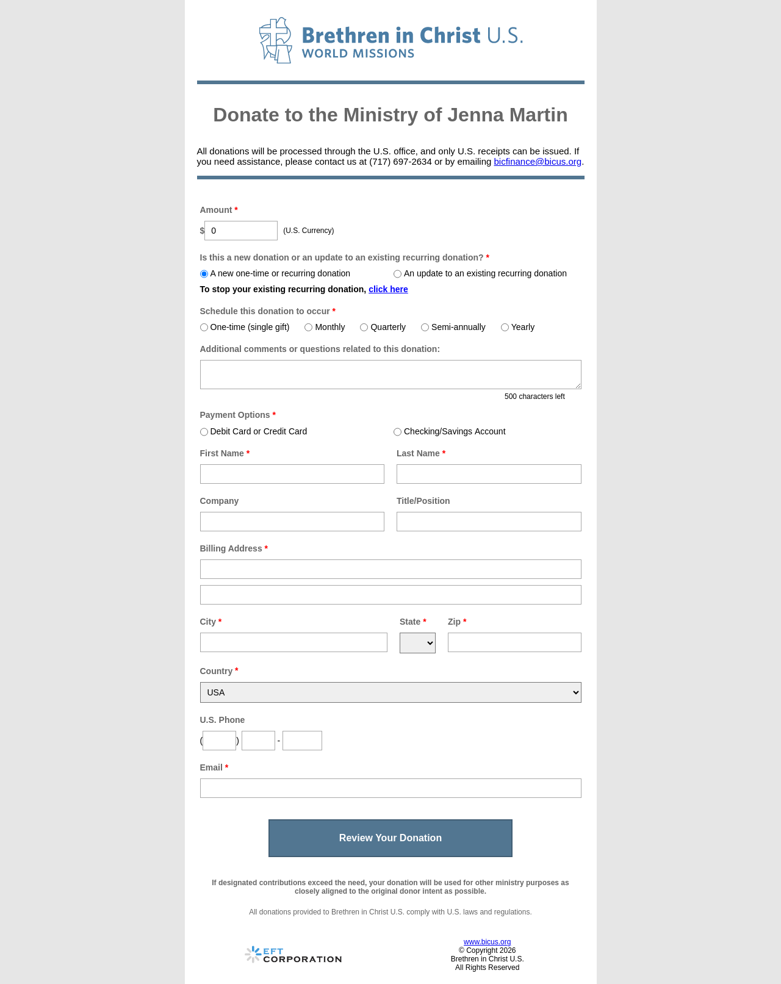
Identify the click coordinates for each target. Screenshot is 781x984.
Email (214, 767)
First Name (225, 453)
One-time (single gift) (245, 327)
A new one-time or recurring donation (275, 273)
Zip (457, 622)
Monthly (324, 327)
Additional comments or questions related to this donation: (320, 349)
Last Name (421, 453)
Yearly (517, 327)
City (211, 622)
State (413, 622)
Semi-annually (453, 327)
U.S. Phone (222, 720)
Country (216, 671)
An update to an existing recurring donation (480, 273)
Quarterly (383, 327)
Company (219, 501)
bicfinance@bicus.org (537, 161)
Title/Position (423, 501)
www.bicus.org (487, 942)
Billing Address (234, 548)
